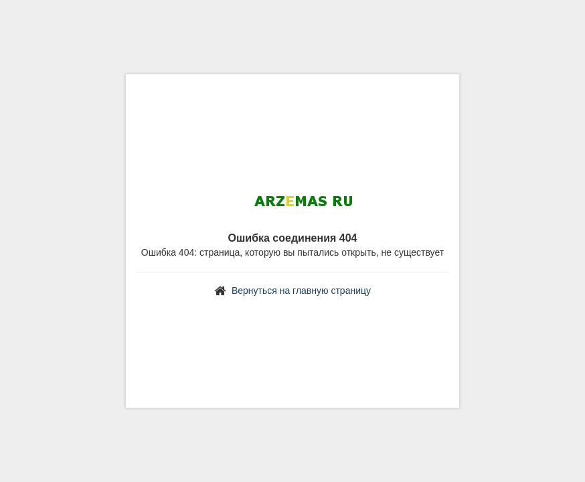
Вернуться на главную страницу (301, 290)
